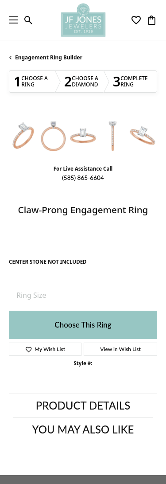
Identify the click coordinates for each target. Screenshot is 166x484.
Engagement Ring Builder (48, 57)
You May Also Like (83, 429)
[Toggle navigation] (11, 20)
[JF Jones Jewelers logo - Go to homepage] (83, 20)
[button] (28, 20)
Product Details (83, 405)
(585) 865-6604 (83, 177)
